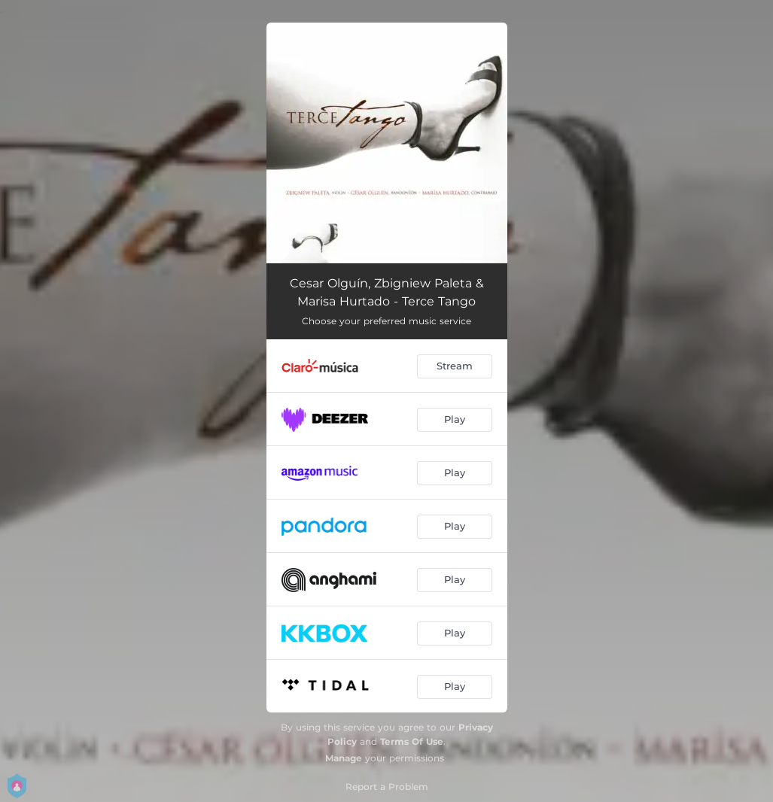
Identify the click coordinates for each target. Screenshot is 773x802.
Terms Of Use (411, 741)
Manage (343, 758)
